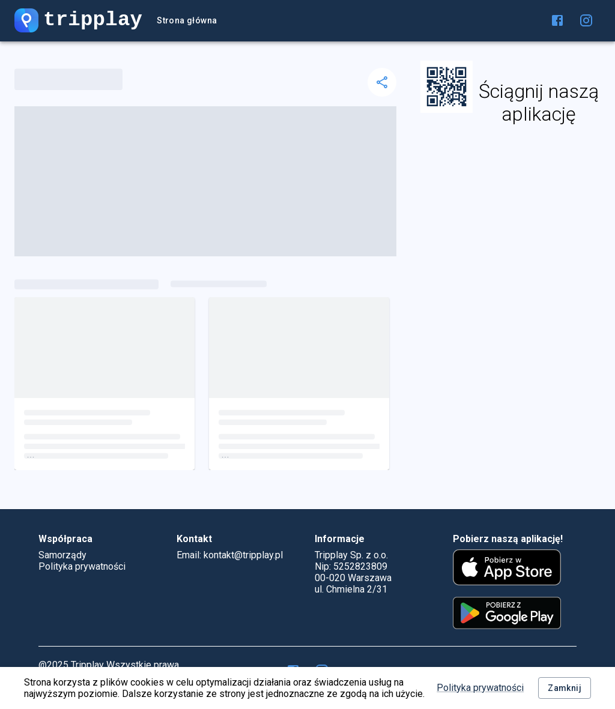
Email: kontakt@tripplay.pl (230, 555)
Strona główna (187, 21)
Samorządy (62, 555)
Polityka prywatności (480, 687)
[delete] (382, 82)
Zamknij (564, 688)
